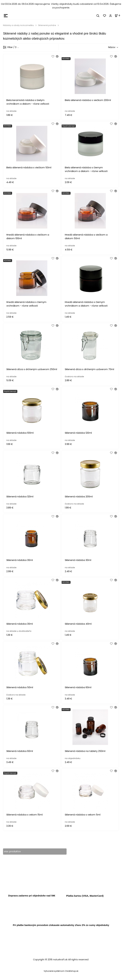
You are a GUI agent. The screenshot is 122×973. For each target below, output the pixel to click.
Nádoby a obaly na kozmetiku (18, 25)
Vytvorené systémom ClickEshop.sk (61, 971)
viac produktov (12, 851)
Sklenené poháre (47, 25)
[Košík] (118, 15)
